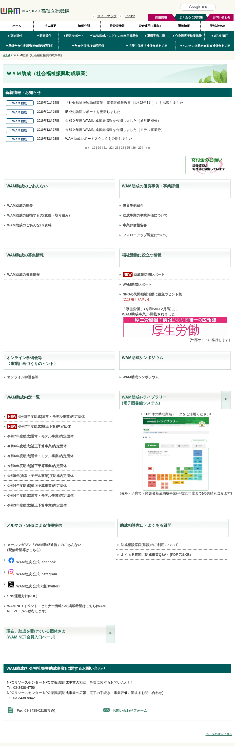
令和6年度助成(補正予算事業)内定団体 (37, 446)
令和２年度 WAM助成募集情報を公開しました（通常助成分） (113, 121)
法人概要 (50, 26)
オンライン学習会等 (22, 377)
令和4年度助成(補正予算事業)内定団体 (37, 486)
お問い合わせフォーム (130, 710)
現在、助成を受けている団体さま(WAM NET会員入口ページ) (36, 634)
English (130, 16)
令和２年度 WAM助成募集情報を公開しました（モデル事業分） (114, 130)
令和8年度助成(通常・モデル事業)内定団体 (46, 416)
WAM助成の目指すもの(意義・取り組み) (38, 215)
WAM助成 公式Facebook (32, 560)
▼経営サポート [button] (73, 35)
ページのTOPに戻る (219, 734)
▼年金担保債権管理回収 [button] (88, 46)
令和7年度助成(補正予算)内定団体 (39, 426)
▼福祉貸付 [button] (14, 35)
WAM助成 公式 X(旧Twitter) (34, 585)
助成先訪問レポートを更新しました (92, 112)
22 (111, 147)
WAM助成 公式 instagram (32, 572)
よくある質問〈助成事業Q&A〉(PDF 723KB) (156, 555)
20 (99, 147)
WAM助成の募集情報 (23, 274)
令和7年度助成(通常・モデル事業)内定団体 (40, 436)
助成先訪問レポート (144, 274)
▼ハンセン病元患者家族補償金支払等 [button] (205, 46)
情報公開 (84, 26)
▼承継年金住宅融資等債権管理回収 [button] (29, 46)
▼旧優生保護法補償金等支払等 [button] (146, 46)
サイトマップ (107, 16)
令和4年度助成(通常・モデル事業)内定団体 (40, 495)
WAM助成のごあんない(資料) (30, 225)
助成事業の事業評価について (145, 215)
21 (105, 147)
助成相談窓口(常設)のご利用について (149, 545)
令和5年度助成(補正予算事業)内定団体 (37, 466)
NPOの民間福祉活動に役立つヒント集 (152, 296)
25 (128, 147)
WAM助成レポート (137, 284)
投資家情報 (117, 26)
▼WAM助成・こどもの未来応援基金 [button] (114, 35)
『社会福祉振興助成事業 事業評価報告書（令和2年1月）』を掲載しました (124, 103)
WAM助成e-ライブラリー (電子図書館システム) (144, 400)
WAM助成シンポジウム (141, 377)
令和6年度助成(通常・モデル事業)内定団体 (40, 456)
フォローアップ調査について (145, 235)
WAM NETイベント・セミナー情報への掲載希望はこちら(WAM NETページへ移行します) (56, 608)
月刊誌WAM (217, 26)
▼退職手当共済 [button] (154, 35)
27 (139, 147)
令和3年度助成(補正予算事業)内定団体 (37, 505)
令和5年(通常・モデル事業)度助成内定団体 (40, 476)
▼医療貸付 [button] (44, 35)
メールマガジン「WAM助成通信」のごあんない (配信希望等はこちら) (44, 547)
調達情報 (184, 26)
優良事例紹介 (133, 205)
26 (134, 147)
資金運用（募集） (150, 26)
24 (122, 147)
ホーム (16, 26)
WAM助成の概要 (20, 205)
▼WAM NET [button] (219, 35)
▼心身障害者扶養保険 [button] (187, 35)
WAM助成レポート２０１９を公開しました (98, 139)
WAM (6, 55)
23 (116, 147)
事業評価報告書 (135, 225)
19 (93, 147)
